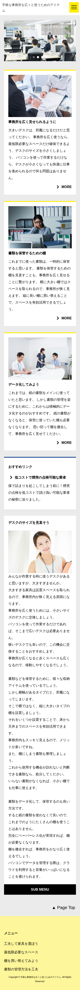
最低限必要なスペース (21, 952)
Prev (9, 40)
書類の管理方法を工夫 (21, 969)
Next (70, 40)
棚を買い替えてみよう (21, 960)
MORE (66, 187)
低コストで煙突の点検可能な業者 (40, 477)
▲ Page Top (63, 907)
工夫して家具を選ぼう (21, 943)
